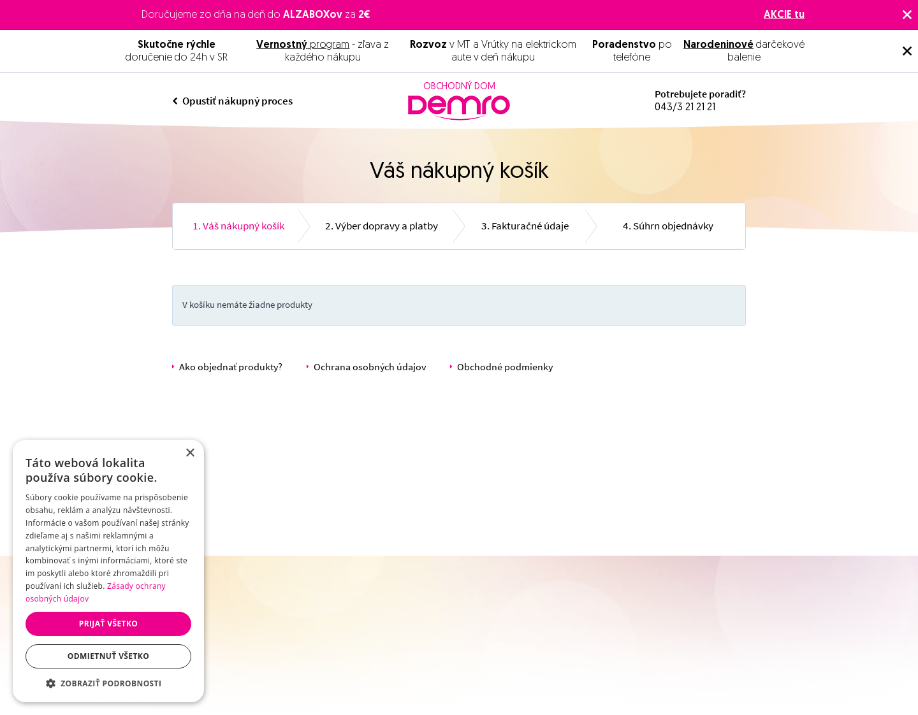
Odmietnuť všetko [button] (108, 656)
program (302, 45)
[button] (108, 683)
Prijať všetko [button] (108, 623)
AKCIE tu (784, 15)
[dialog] (108, 571)
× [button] (189, 453)
